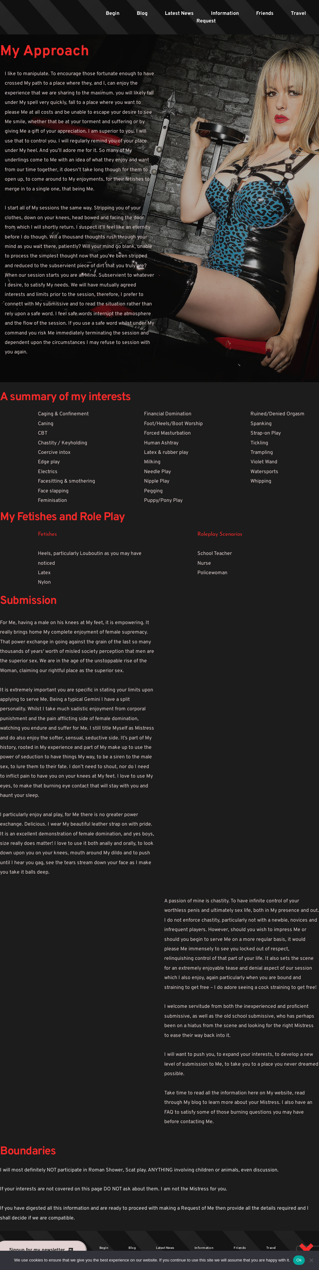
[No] (311, 1260)
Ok (299, 1260)
